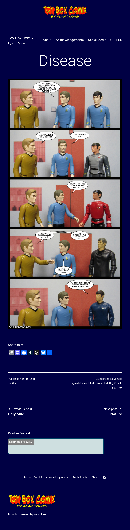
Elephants (15, 441)
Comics (117, 378)
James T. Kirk (87, 383)
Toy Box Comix (20, 38)
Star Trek (117, 387)
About (47, 40)
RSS (119, 40)
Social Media (97, 40)
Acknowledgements (70, 40)
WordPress (41, 514)
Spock (118, 383)
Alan (14, 383)
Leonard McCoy (104, 383)
